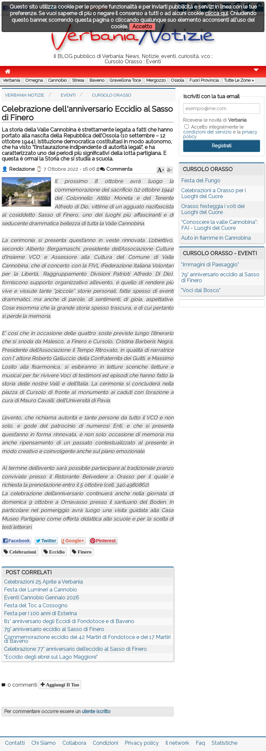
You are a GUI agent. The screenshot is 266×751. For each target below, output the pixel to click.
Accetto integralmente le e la (220, 131)
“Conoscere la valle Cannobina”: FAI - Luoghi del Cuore (219, 225)
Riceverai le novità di (215, 120)
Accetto (142, 26)
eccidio (56, 551)
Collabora (74, 743)
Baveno (96, 80)
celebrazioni (22, 551)
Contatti (15, 743)
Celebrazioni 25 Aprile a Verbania (43, 582)
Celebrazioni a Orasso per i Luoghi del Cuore (213, 193)
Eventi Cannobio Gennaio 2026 (41, 597)
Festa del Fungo (200, 180)
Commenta (116, 169)
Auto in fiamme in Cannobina (216, 238)
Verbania (11, 80)
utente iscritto (96, 711)
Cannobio (57, 80)
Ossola (177, 80)
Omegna (34, 80)
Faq (200, 743)
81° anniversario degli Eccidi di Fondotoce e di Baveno (69, 621)
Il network (177, 743)
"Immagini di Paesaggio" (210, 264)
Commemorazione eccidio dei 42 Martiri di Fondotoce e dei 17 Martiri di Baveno (87, 639)
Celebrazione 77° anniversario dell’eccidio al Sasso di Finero (75, 649)
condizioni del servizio (207, 132)
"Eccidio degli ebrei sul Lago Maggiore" (51, 657)
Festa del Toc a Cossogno (36, 605)
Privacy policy (142, 743)
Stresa (78, 80)
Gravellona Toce (125, 80)
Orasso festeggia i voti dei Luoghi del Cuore (213, 209)
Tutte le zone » (239, 80)
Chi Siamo (43, 743)
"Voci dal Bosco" (200, 290)
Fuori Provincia (204, 80)
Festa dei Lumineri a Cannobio (40, 589)
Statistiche (224, 743)
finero (83, 551)
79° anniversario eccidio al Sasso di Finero (54, 629)
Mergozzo (156, 80)
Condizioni (105, 743)
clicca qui (216, 13)
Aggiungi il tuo (62, 684)
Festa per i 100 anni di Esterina (40, 613)
